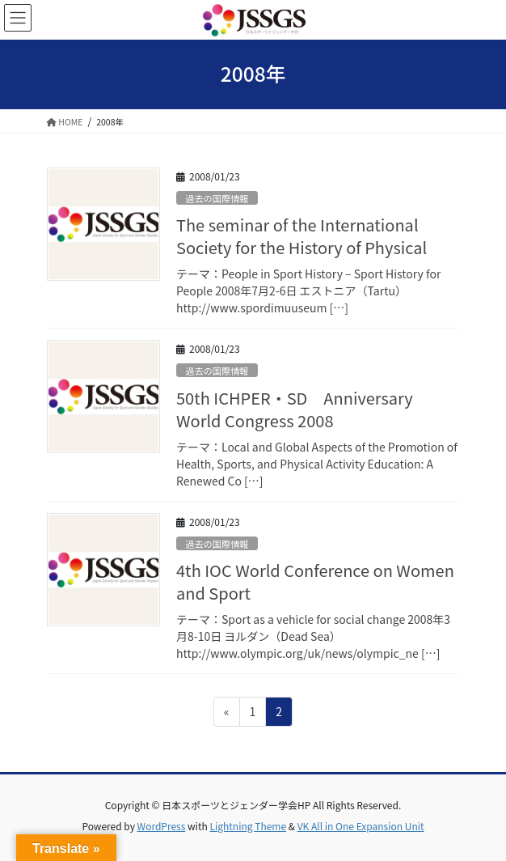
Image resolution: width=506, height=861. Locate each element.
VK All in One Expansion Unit (360, 826)
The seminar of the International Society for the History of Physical (301, 236)
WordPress (161, 826)
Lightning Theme (247, 826)
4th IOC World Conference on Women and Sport (315, 581)
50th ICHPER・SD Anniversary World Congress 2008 (294, 409)
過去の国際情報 (216, 198)
